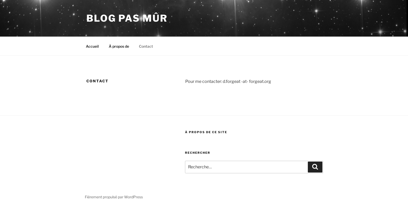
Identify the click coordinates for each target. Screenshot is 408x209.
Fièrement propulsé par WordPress (114, 197)
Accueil (92, 46)
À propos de (119, 46)
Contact (146, 46)
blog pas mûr (127, 18)
